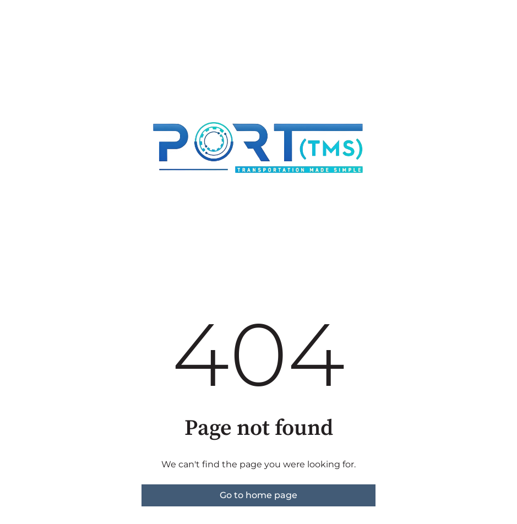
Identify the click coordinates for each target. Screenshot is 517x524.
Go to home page (258, 495)
